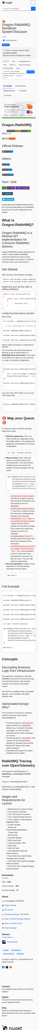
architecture (16, 950)
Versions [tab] (7, 95)
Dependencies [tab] (9, 91)
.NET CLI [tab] (6, 61)
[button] (30, 71)
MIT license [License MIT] (9, 910)
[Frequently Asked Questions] (4, 1008)
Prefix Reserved (11, 40)
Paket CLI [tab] (13, 65)
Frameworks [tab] (21, 86)
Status (5, 997)
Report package (11, 928)
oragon (6, 950)
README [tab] (8, 86)
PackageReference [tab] (24, 61)
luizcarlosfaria (12, 942)
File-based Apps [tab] (8, 68)
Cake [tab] (18, 68)
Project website (10, 905)
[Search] (33, 9)
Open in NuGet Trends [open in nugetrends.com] (13, 923)
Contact (6, 986)
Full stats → (6, 878)
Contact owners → (8, 937)
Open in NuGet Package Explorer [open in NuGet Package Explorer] (17, 919)
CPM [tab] (4, 65)
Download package (12, 914)
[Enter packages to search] (16, 9)
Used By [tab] (23, 91)
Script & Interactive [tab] (24, 65)
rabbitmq (20, 954)
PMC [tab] (13, 61)
